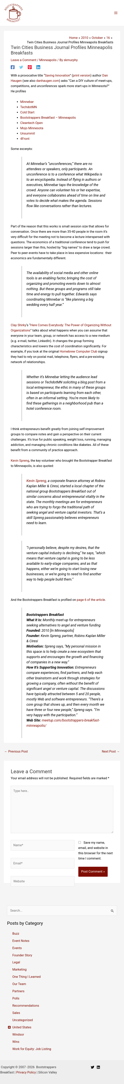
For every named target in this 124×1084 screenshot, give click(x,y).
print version (81, 75)
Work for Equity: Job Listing (31, 1049)
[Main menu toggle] (115, 13)
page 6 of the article (91, 600)
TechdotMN (28, 107)
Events (17, 948)
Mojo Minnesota (31, 128)
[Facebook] (13, 67)
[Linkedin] (38, 67)
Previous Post (16, 751)
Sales (16, 1013)
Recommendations (25, 1005)
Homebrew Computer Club (78, 351)
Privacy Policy (26, 1072)
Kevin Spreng (20, 460)
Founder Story (22, 955)
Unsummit (27, 133)
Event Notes (20, 941)
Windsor (18, 1034)
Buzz (15, 933)
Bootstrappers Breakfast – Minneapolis (48, 117)
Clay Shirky (18, 325)
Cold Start (27, 112)
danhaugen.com (47, 81)
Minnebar (27, 102)
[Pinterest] (30, 67)
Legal (16, 962)
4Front (24, 139)
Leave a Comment (23, 60)
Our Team (19, 984)
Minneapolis (48, 60)
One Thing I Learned (26, 977)
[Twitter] (21, 67)
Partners (18, 991)
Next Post (111, 751)
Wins (15, 1042)
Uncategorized (22, 1020)
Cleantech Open (31, 123)
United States (21, 1027)
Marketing (19, 969)
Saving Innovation (57, 75)
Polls (15, 998)
